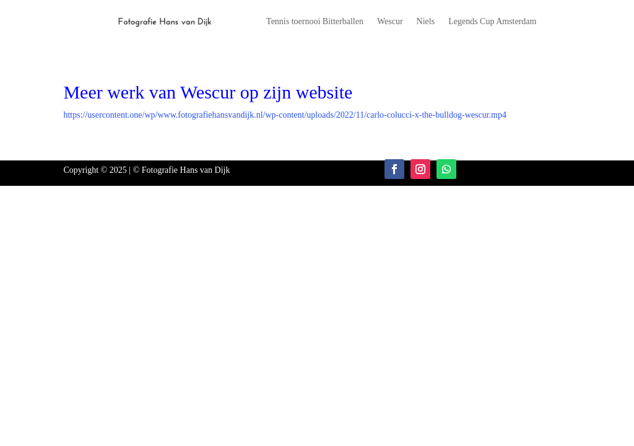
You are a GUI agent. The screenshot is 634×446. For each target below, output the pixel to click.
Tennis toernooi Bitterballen (314, 21)
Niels (426, 21)
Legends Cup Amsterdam (492, 21)
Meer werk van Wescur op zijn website (207, 92)
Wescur (390, 21)
